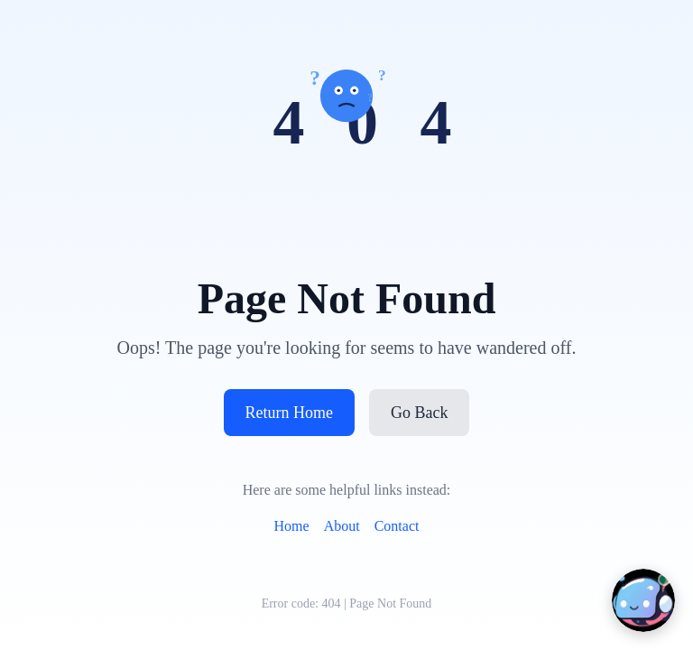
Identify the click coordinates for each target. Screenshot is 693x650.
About (342, 526)
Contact (397, 526)
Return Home (289, 413)
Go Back (419, 413)
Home (292, 526)
